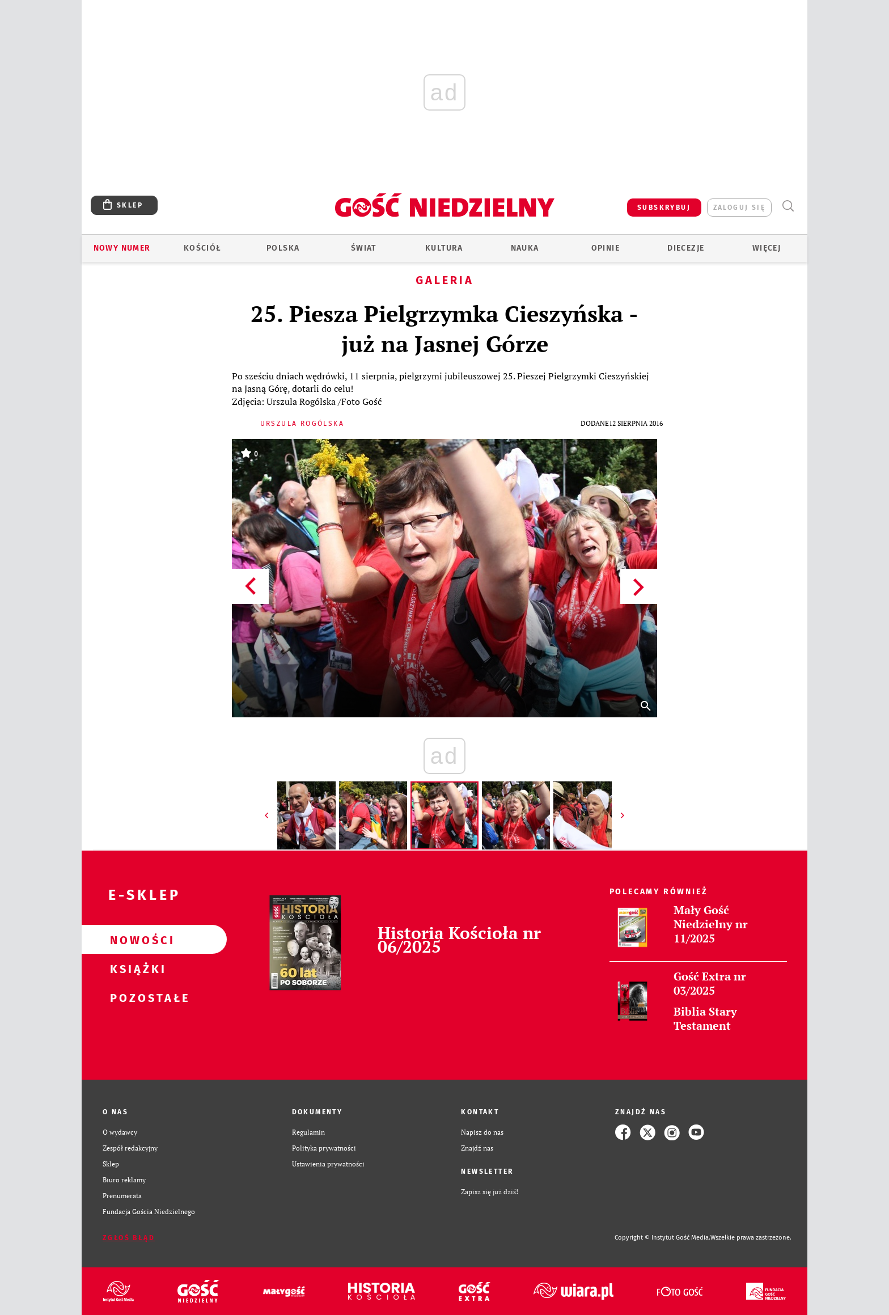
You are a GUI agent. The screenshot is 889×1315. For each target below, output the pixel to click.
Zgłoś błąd (129, 1238)
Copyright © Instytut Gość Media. (662, 1237)
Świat (363, 248)
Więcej (766, 248)
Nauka (525, 248)
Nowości (136, 939)
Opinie (605, 248)
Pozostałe (136, 997)
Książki (136, 968)
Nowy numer (122, 248)
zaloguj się (739, 208)
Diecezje (685, 248)
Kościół (203, 248)
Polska (282, 248)
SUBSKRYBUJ (664, 208)
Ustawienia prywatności (328, 1164)
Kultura (444, 248)
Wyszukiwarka (787, 206)
